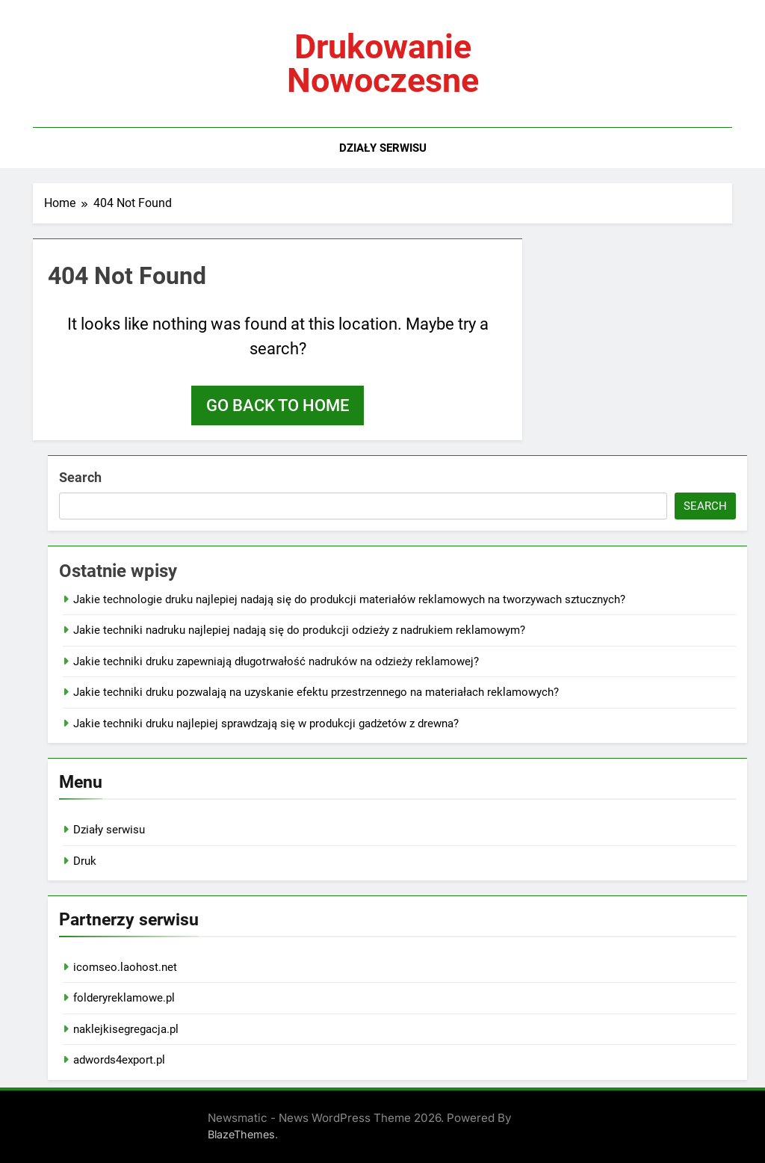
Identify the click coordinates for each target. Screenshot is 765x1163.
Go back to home (277, 405)
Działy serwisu (383, 148)
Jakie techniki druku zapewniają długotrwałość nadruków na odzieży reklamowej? (276, 661)
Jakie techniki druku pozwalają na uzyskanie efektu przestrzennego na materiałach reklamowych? (316, 692)
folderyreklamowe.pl (124, 998)
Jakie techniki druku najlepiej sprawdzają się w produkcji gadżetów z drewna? (266, 723)
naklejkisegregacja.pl (126, 1029)
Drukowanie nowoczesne (383, 63)
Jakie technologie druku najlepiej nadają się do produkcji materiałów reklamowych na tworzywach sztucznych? (349, 599)
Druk (84, 861)
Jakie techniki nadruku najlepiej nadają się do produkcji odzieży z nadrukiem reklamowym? (299, 630)
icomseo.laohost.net (125, 967)
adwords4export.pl (119, 1060)
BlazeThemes (241, 1134)
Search (80, 477)
